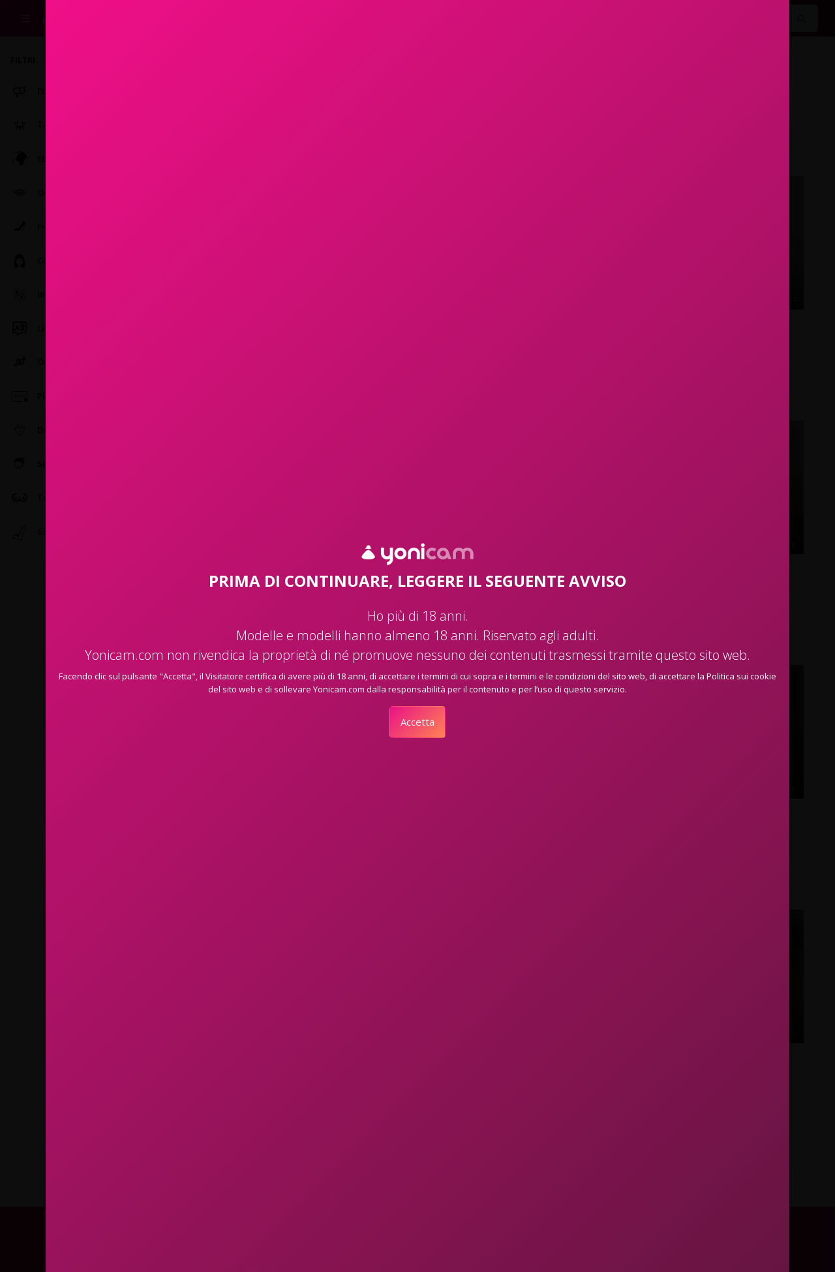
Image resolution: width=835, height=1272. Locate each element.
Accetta (417, 721)
